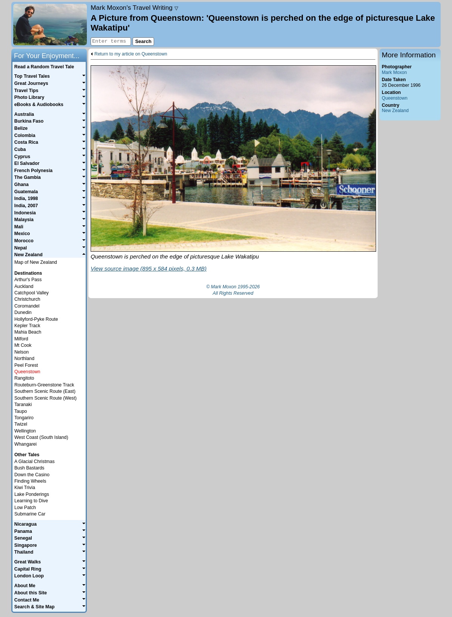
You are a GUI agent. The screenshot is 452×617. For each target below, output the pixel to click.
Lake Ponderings (31, 494)
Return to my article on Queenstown (130, 54)
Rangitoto (24, 378)
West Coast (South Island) (41, 437)
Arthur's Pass (28, 279)
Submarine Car (29, 514)
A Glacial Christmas (34, 461)
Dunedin (23, 312)
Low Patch (25, 507)
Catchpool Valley (31, 292)
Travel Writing (134, 7)
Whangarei (25, 444)
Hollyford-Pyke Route (36, 319)
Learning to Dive (31, 500)
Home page (50, 24)
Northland (24, 358)
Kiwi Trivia (24, 487)
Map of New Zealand (35, 262)
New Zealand (395, 110)
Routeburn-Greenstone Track (44, 385)
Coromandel (27, 306)
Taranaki (23, 404)
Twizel (20, 424)
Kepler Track (27, 325)
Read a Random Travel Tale (44, 66)
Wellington (25, 431)
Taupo (20, 411)
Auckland (23, 286)
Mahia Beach (27, 332)
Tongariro (24, 417)
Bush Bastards (29, 468)
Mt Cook (23, 345)
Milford (21, 339)
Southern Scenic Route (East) (45, 391)
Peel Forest (26, 365)
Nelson (21, 352)
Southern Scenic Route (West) (45, 398)
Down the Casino (31, 474)
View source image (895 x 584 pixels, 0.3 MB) (149, 268)
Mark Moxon (394, 72)
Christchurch (27, 299)
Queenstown (394, 98)
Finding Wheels (30, 481)
